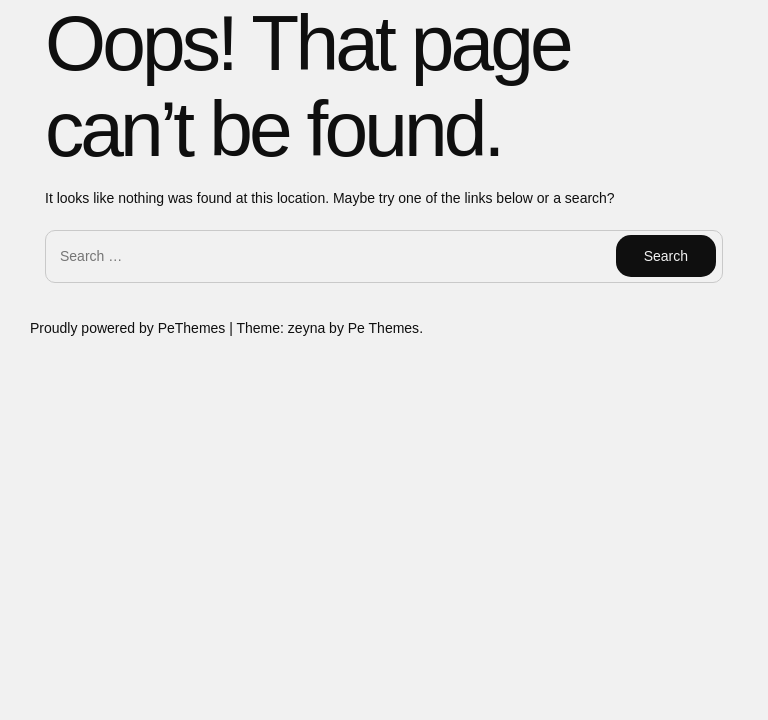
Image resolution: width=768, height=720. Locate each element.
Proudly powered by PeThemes (129, 328)
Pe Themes (383, 328)
